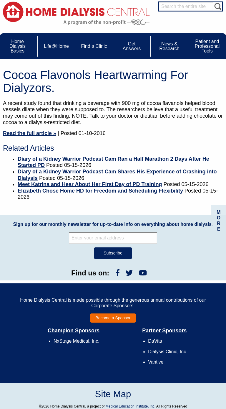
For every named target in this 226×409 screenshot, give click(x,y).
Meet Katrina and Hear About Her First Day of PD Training (90, 184)
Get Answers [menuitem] (132, 46)
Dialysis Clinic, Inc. (167, 351)
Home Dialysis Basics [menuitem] (17, 46)
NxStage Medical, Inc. (76, 341)
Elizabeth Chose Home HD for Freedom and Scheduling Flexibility (100, 191)
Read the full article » (29, 133)
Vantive (155, 361)
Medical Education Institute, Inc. (130, 406)
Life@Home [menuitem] (56, 46)
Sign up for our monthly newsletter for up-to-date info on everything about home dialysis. (113, 224)
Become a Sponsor (112, 318)
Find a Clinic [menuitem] (94, 46)
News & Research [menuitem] (169, 46)
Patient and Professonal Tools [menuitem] (207, 46)
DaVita (155, 341)
